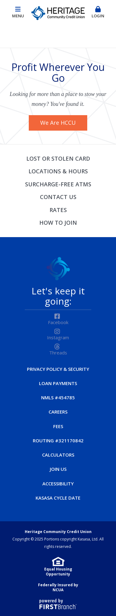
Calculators (58, 455)
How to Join (58, 222)
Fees (58, 426)
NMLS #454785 (58, 397)
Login (98, 12)
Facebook (58, 322)
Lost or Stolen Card (58, 158)
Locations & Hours (58, 171)
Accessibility (58, 483)
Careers (58, 412)
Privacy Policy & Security (58, 369)
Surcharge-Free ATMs (58, 184)
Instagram (58, 337)
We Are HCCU (58, 122)
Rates (58, 210)
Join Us (58, 469)
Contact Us (58, 197)
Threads (58, 352)
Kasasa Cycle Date (58, 498)
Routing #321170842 (58, 440)
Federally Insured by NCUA (58, 587)
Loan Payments (58, 383)
